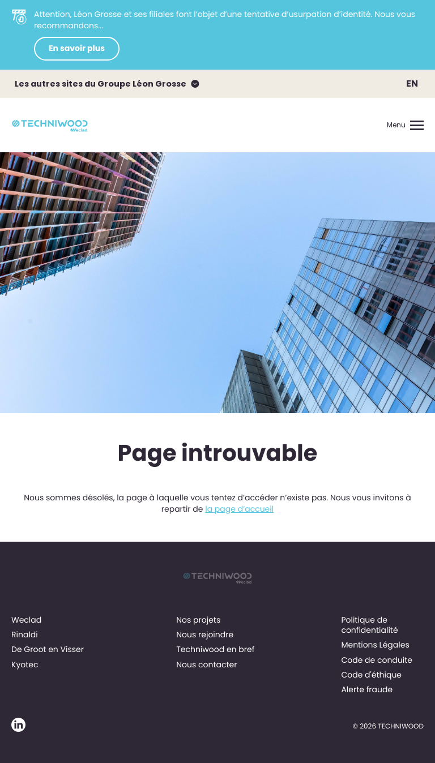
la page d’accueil (239, 509)
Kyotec (25, 664)
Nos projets (198, 619)
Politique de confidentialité (369, 625)
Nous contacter (206, 664)
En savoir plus (77, 48)
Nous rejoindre (204, 634)
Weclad (26, 619)
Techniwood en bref (215, 649)
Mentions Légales (375, 644)
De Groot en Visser (47, 649)
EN (412, 83)
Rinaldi (24, 634)
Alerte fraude (367, 689)
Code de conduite (376, 660)
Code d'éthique (371, 674)
